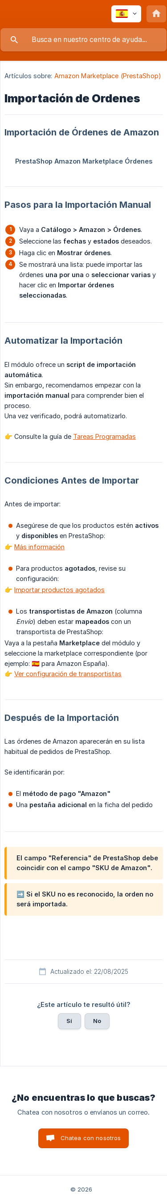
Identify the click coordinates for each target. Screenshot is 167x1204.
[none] (126, 13)
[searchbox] (83, 39)
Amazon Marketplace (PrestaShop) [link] (107, 76)
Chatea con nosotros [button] (91, 1137)
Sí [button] (69, 1020)
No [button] (97, 1020)
